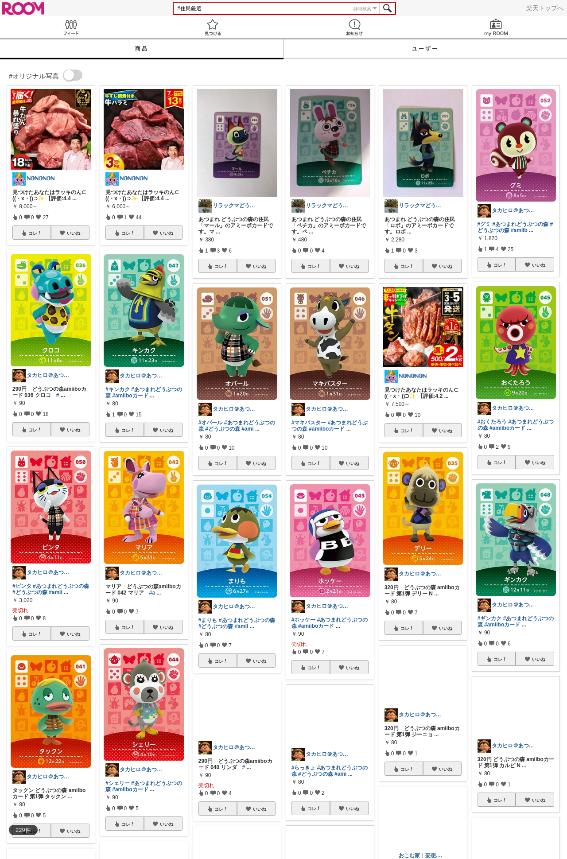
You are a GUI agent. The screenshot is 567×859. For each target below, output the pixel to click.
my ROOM (496, 27)
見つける (213, 27)
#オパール (210, 423)
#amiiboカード (130, 396)
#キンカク (117, 389)
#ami (247, 429)
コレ (35, 233)
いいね (73, 233)
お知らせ (354, 27)
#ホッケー (303, 620)
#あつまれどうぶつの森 (61, 586)
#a (152, 593)
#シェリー (117, 783)
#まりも (207, 620)
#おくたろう (492, 422)
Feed (71, 27)
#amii (55, 592)
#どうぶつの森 (29, 592)
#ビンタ (21, 586)
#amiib (519, 230)
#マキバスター (308, 423)
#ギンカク (490, 618)
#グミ (484, 224)
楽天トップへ (544, 8)
